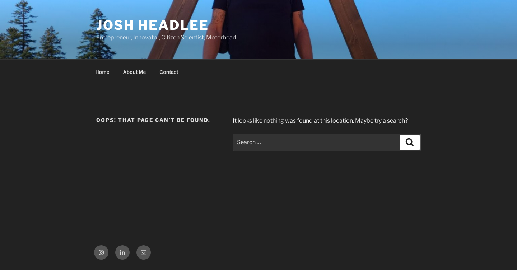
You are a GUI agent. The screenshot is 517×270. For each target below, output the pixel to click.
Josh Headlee (152, 25)
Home (103, 72)
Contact (168, 72)
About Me (134, 72)
